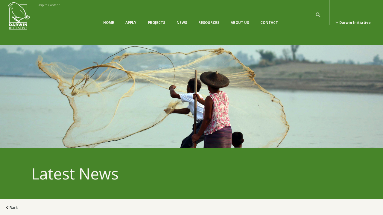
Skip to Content (48, 5)
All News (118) (22, 209)
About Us (240, 16)
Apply (130, 16)
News (182, 16)
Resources (208, 16)
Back (12, 195)
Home (108, 16)
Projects (156, 16)
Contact (269, 16)
